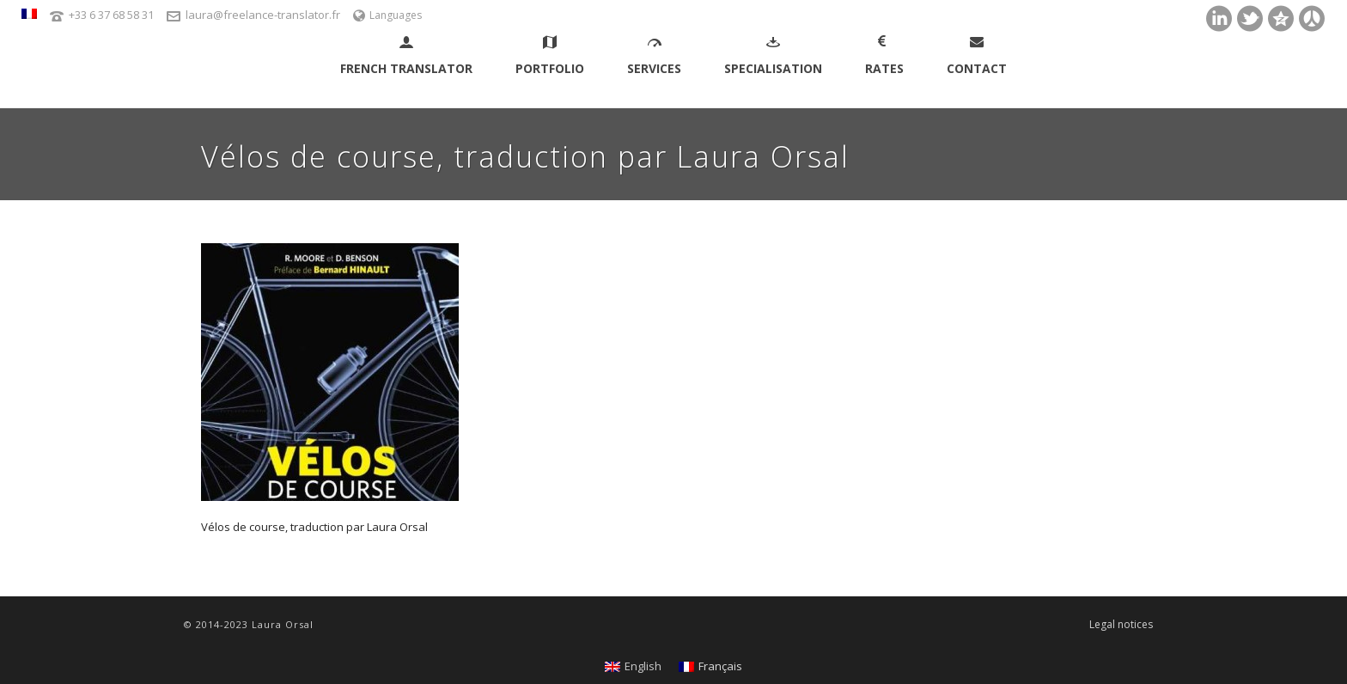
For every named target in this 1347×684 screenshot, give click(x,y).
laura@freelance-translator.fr (263, 14)
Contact (977, 55)
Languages (387, 15)
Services (654, 55)
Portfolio (549, 55)
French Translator (406, 55)
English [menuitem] (643, 666)
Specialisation (773, 55)
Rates (884, 55)
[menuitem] (29, 14)
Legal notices (1121, 625)
